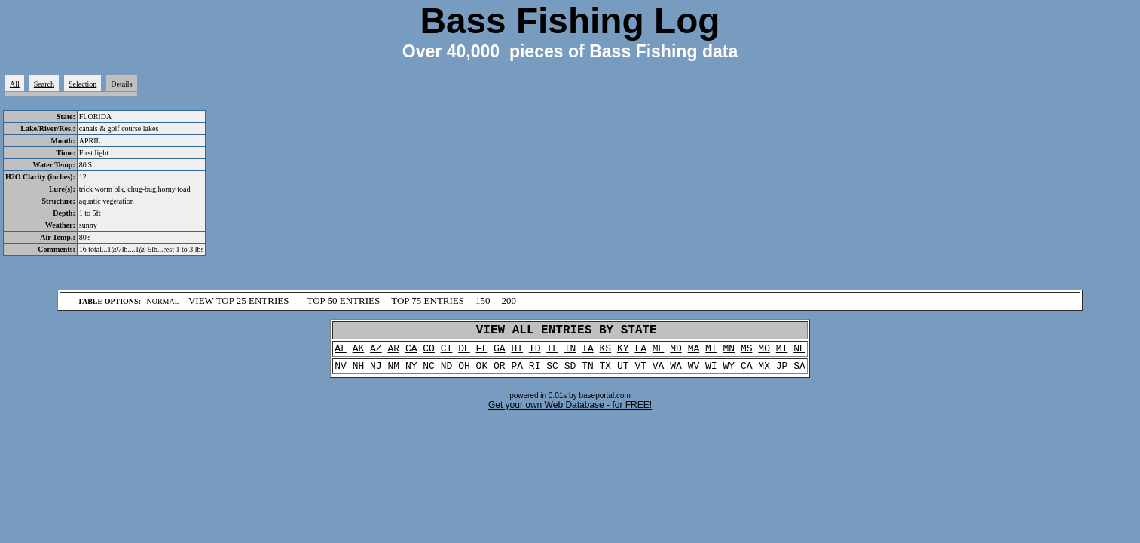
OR (500, 372)
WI (711, 372)
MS (747, 353)
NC (429, 372)
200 (509, 300)
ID (535, 353)
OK (482, 372)
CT (447, 353)
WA (676, 372)
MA (694, 353)
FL (482, 353)
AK (359, 353)
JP (782, 372)
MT (782, 353)
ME (659, 353)
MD (676, 353)
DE (464, 353)
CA (411, 353)
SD (570, 372)
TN (588, 372)
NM (393, 372)
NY (411, 372)
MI (711, 353)
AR (393, 353)
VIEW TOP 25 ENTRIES (238, 300)
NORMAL (162, 301)
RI (535, 372)
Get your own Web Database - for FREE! (570, 412)
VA (659, 372)
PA (517, 372)
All (15, 84)
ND (447, 372)
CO (429, 353)
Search (44, 84)
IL (552, 353)
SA (799, 372)
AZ (376, 353)
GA (500, 353)
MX (764, 372)
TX (606, 372)
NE (799, 353)
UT (623, 372)
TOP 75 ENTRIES (427, 300)
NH (359, 372)
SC (552, 372)
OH (464, 372)
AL (341, 353)
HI (517, 353)
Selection (82, 84)
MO (764, 353)
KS (606, 353)
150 (483, 300)
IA (588, 353)
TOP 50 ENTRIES (343, 300)
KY (623, 353)
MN (729, 353)
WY (729, 372)
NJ (376, 372)
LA (640, 353)
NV (341, 372)
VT (640, 372)
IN (570, 353)
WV (694, 372)
